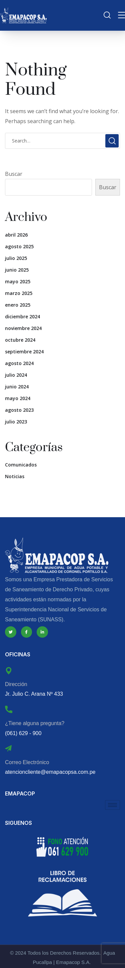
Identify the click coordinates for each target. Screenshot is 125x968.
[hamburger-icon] (112, 805)
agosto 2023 (19, 410)
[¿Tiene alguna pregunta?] (8, 709)
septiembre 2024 (24, 351)
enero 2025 (17, 305)
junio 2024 (17, 386)
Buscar (13, 174)
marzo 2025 (18, 293)
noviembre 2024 (23, 328)
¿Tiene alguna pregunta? (34, 723)
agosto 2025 (19, 246)
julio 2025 (16, 258)
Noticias (14, 476)
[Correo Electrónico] (8, 748)
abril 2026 (16, 235)
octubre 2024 (20, 340)
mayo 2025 (17, 281)
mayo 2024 (17, 398)
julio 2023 (16, 421)
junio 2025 (17, 270)
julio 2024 (16, 375)
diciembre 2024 (22, 316)
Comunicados (21, 464)
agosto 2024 (19, 363)
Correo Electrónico (27, 762)
